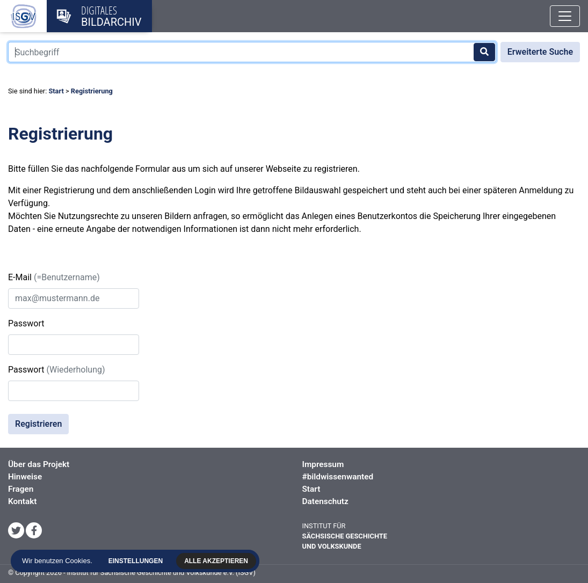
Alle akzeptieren (218, 561)
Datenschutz (325, 501)
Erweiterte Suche (540, 52)
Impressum (323, 464)
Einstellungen (137, 561)
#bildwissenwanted (338, 477)
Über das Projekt (38, 464)
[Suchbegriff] (252, 52)
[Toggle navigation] (565, 16)
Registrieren (38, 424)
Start (55, 91)
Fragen (20, 489)
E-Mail (54, 277)
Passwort (26, 323)
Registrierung (92, 91)
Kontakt (22, 501)
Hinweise (25, 477)
